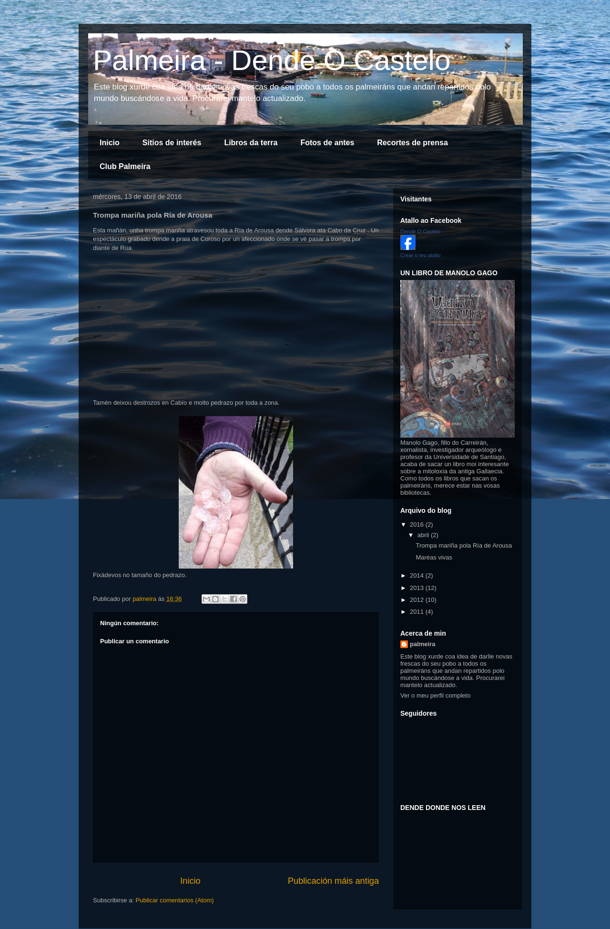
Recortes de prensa (412, 143)
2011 (418, 611)
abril (424, 535)
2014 (418, 575)
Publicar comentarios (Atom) (175, 900)
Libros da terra (250, 143)
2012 (418, 599)
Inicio (110, 143)
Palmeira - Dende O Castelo (271, 60)
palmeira (422, 644)
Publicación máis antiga (333, 881)
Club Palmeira (125, 166)
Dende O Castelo (420, 231)
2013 (418, 587)
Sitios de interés (172, 143)
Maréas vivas (434, 557)
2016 (418, 524)
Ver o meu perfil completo (435, 695)
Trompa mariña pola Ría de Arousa (464, 545)
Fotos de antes (327, 143)
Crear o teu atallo (420, 255)
